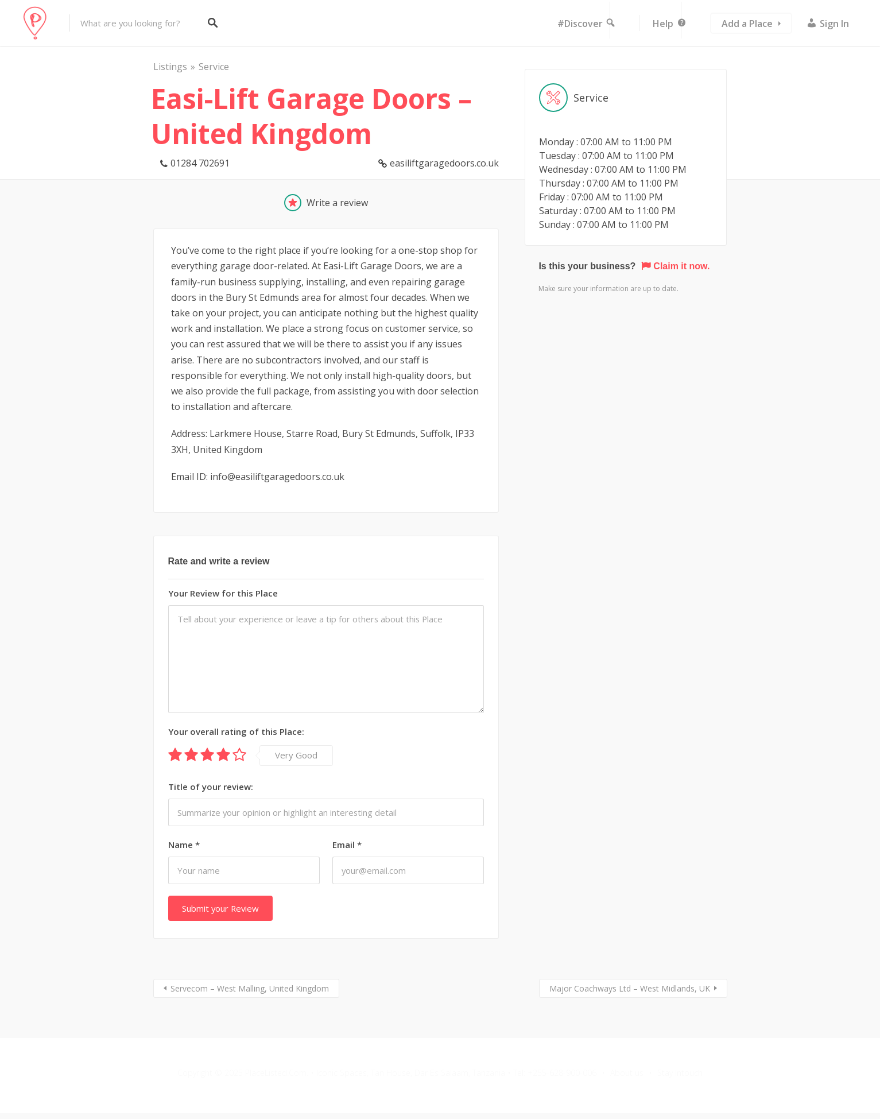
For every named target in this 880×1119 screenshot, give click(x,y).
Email (347, 844)
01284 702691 (200, 163)
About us (626, 1072)
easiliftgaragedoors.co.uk (444, 163)
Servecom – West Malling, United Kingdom (249, 988)
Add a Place (747, 23)
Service (214, 66)
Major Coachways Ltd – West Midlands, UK (629, 988)
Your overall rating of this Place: (236, 731)
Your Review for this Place (223, 593)
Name (184, 844)
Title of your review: (210, 786)
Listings (170, 66)
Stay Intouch (680, 1072)
